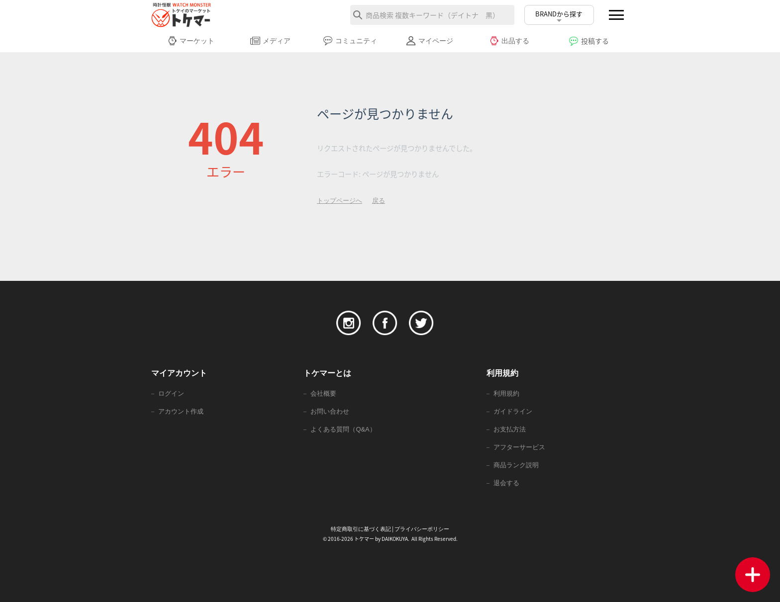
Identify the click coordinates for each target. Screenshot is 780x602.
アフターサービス (519, 447)
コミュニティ (350, 41)
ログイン (171, 393)
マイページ (429, 41)
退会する (506, 483)
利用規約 (506, 393)
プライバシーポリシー (421, 529)
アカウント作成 (180, 411)
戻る (378, 200)
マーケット (190, 41)
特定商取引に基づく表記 (361, 529)
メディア (270, 41)
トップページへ (339, 200)
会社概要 (323, 393)
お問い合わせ (329, 411)
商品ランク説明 (516, 465)
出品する (509, 41)
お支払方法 (509, 429)
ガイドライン (512, 411)
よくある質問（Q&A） (343, 429)
